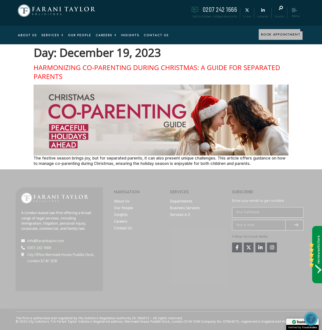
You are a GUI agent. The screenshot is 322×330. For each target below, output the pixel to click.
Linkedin (263, 16)
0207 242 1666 (220, 9)
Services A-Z (180, 215)
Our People (123, 208)
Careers (120, 221)
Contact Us (123, 228)
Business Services (185, 208)
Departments (181, 201)
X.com (247, 16)
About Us (121, 201)
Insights (121, 215)
